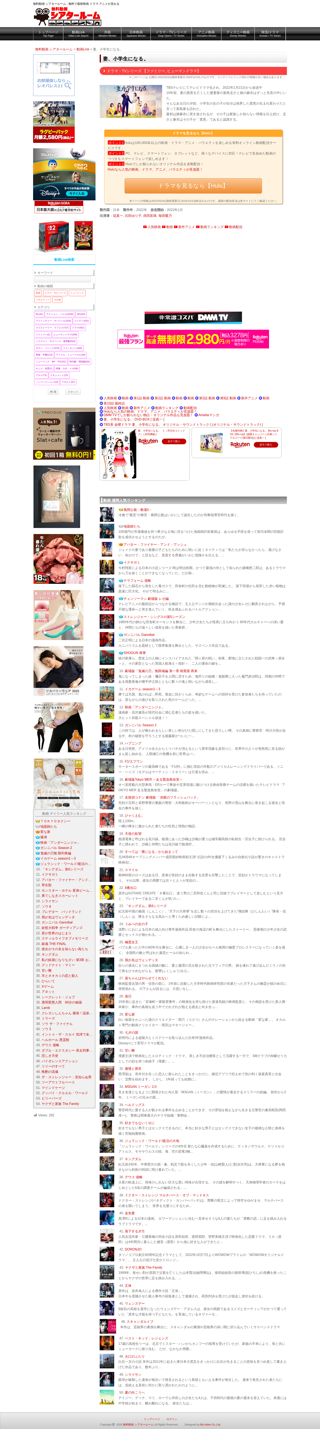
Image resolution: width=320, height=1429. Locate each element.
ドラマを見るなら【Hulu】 (193, 185)
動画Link (78, 34)
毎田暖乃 (165, 215)
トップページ (48, 34)
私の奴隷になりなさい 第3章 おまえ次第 (72, 960)
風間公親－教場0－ (138, 510)
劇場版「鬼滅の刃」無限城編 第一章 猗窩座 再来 (161, 671)
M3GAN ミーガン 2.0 (140, 1086)
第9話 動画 (228, 398)
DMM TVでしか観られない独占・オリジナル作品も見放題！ (148, 415)
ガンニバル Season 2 (140, 725)
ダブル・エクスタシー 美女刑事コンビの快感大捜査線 (82, 1050)
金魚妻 (130, 1213)
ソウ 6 (46, 906)
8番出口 (131, 888)
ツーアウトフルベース (58, 1082)
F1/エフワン (134, 761)
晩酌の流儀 (50, 1071)
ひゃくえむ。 (135, 815)
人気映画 (154, 227)
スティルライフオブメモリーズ (65, 938)
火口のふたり (135, 1356)
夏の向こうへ (135, 1392)
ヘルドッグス (135, 1105)
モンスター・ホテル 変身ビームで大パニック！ (77, 890)
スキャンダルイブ (140, 1321)
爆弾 (43, 837)
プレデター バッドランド (62, 912)
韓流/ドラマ (270, 34)
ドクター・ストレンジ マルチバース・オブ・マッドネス (167, 1195)
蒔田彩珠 (150, 215)
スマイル (131, 870)
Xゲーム (48, 986)
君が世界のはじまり (57, 933)
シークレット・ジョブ (58, 997)
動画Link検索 (64, 259)
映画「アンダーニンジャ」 (145, 707)
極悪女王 (131, 942)
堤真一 (118, 215)
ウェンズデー (135, 1303)
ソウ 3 (46, 1029)
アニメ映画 (206, 34)
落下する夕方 (135, 1231)
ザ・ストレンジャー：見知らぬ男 (67, 1077)
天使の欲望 (133, 833)
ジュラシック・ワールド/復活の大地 (152, 1141)
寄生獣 (47, 885)
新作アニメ (186, 227)
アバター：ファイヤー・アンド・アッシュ (155, 544)
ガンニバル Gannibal (139, 634)
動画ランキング (212, 227)
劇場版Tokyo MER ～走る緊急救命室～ (154, 779)
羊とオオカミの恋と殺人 (60, 975)
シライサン (133, 1374)
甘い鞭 (130, 1050)
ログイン (171, 1419)
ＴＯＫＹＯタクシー (55, 821)
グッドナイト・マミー (58, 965)
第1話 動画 (142, 398)
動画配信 (235, 227)
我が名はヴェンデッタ (141, 960)
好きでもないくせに (140, 1123)
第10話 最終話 (114, 403)
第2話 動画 (163, 398)
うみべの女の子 (136, 924)
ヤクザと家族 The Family (143, 1267)
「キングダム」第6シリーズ (146, 906)
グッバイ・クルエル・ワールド (65, 1093)
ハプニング (133, 743)
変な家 (130, 1014)
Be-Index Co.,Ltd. (210, 1424)
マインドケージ (53, 1088)
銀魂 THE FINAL (54, 944)
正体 (128, 1285)
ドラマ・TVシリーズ (171, 34)
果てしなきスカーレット (60, 895)
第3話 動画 (207, 398)
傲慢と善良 (133, 1068)
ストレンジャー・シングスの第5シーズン (154, 617)
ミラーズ (48, 1018)
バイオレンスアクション (60, 1061)
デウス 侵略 (133, 1177)
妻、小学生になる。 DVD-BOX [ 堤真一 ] (134, 419)
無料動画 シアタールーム (138, 1424)
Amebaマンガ (208, 415)
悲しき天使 (50, 1055)
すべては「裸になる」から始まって (151, 852)
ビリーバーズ (52, 1098)
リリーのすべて (53, 1066)
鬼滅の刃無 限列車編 (55, 853)
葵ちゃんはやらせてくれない (146, 978)
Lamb (46, 1008)
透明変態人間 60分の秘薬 (62, 1002)
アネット (48, 991)
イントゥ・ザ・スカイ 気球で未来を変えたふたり (79, 1034)
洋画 (107, 34)
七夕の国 (131, 1032)
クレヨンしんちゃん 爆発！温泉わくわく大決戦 (77, 1013)
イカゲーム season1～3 (142, 689)
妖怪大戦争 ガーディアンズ (62, 928)
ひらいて (48, 981)
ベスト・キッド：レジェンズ (146, 1338)
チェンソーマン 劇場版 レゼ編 (146, 598)
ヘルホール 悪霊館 (55, 1040)
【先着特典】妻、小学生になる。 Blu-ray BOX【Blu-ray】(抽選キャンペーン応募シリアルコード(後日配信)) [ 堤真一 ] (254, 434)
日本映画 (136, 34)
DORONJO (133, 1249)
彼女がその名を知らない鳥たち (65, 949)
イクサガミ (132, 562)
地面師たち (132, 526)
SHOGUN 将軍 (135, 653)
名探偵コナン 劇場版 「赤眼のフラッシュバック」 (162, 797)
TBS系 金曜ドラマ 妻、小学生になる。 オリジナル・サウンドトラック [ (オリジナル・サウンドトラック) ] (183, 424)
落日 (128, 996)
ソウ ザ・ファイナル (57, 1024)
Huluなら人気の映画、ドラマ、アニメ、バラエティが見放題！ (155, 169)
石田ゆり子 (133, 215)
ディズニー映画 (238, 34)
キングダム (133, 1159)
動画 (169, 227)
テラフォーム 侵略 (137, 580)
